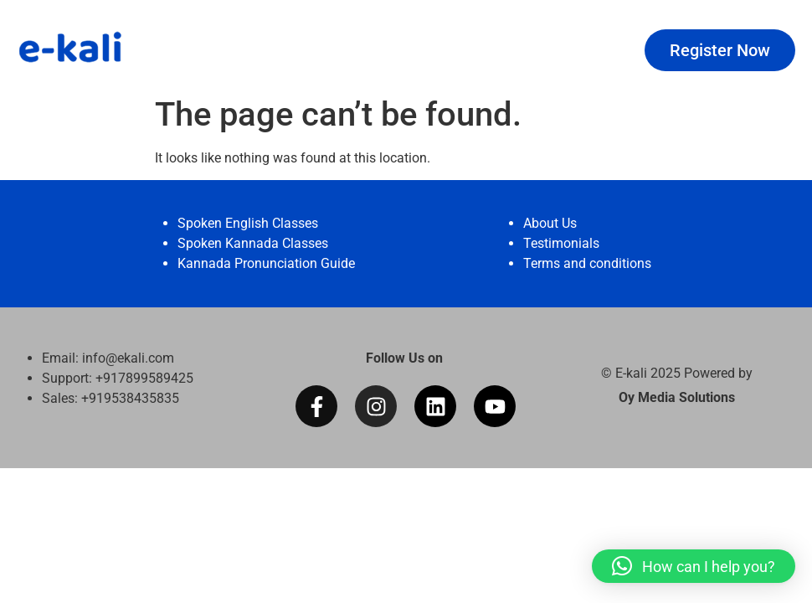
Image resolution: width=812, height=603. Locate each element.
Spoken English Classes (247, 223)
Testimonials (561, 243)
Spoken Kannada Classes (252, 243)
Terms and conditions (587, 263)
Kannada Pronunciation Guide (266, 263)
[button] (693, 566)
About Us (550, 223)
